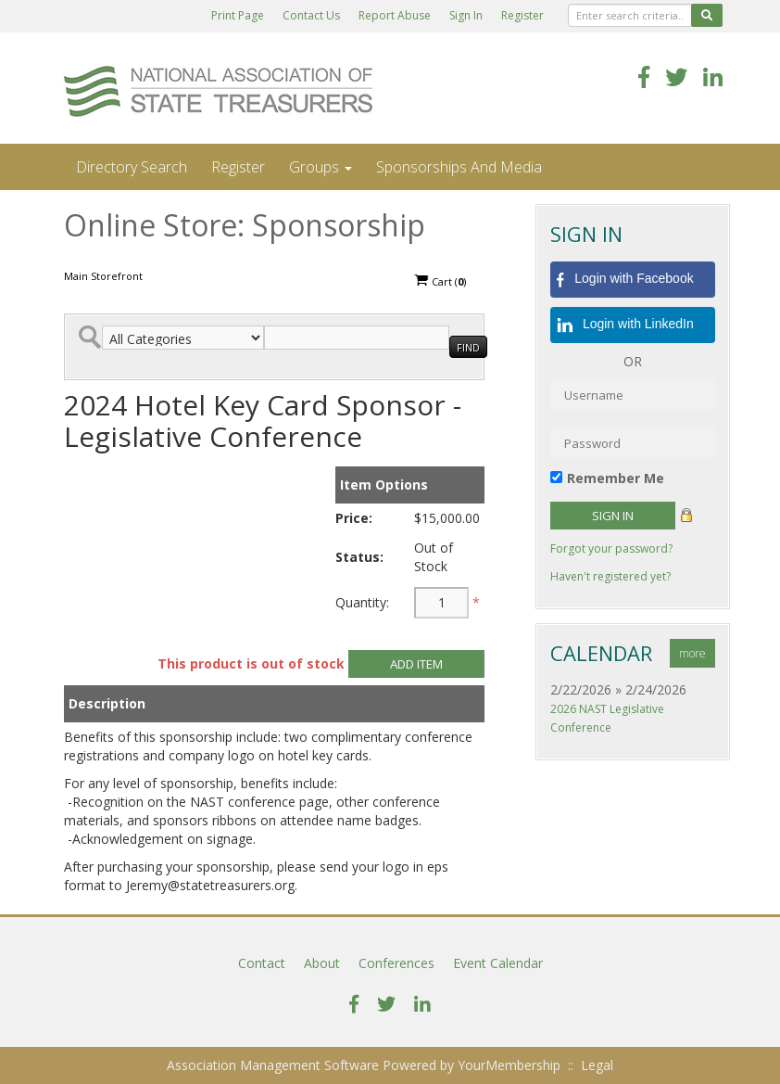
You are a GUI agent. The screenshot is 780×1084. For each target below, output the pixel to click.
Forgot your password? (611, 548)
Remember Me (615, 478)
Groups (320, 167)
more (692, 653)
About (322, 963)
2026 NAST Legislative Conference (607, 718)
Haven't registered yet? (610, 576)
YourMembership (509, 1065)
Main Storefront (103, 276)
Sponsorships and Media (459, 167)
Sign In (466, 15)
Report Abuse (395, 15)
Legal (597, 1065)
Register (522, 15)
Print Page (237, 15)
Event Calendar (498, 963)
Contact (261, 963)
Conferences (396, 963)
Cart (439, 281)
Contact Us (311, 15)
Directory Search (131, 167)
